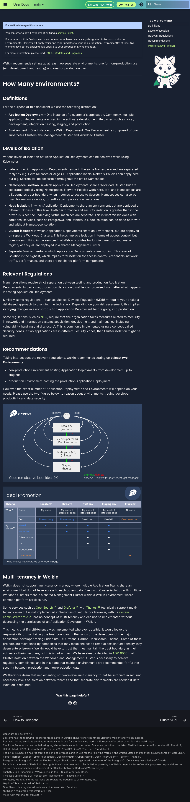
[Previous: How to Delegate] (22, 719)
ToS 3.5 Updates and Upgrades (63, 53)
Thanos (91, 607)
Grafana (69, 607)
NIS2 (44, 317)
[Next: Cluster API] (172, 719)
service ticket (65, 33)
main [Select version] (37, 4)
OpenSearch (44, 607)
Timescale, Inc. (72, 775)
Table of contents (160, 20)
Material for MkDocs (28, 794)
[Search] (167, 4)
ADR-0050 (120, 653)
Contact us (126, 4)
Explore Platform (100, 4)
